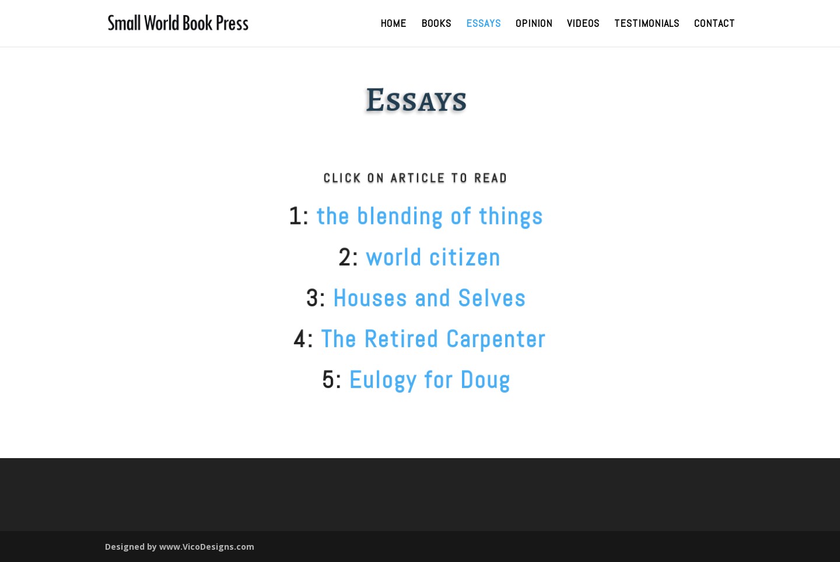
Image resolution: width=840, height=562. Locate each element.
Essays (483, 24)
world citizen (428, 258)
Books (436, 24)
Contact (714, 24)
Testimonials (647, 24)
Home (393, 24)
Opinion (534, 24)
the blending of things (425, 216)
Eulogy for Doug (425, 380)
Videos (583, 24)
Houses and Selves (425, 298)
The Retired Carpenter (428, 339)
